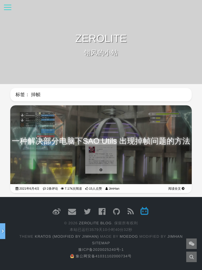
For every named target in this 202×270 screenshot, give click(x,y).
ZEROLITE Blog (95, 223)
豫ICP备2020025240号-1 (101, 249)
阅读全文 (176, 187)
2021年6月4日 (27, 187)
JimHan (112, 187)
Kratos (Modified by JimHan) (67, 236)
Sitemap (101, 243)
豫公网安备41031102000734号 (101, 256)
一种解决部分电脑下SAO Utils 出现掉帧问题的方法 (101, 140)
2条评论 (50, 187)
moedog (129, 236)
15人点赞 (93, 187)
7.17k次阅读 (71, 187)
